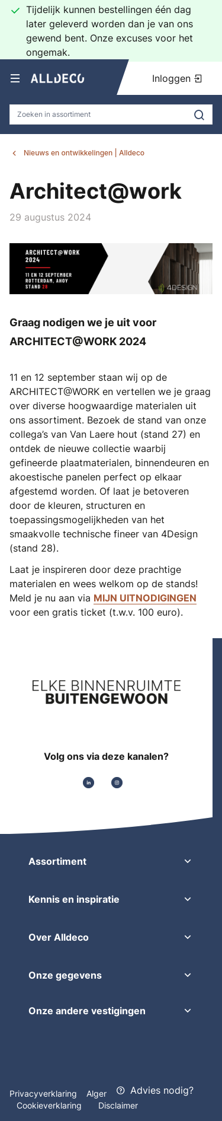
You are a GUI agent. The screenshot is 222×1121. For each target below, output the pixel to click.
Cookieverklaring (50, 1105)
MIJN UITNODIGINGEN (145, 598)
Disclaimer (118, 1105)
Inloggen (177, 78)
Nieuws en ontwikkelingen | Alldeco (84, 152)
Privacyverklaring (43, 1093)
